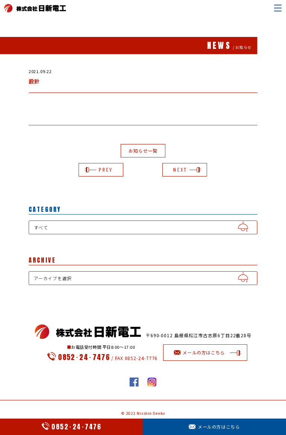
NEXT (184, 169)
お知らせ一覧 (142, 150)
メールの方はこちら (214, 426)
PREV (101, 169)
